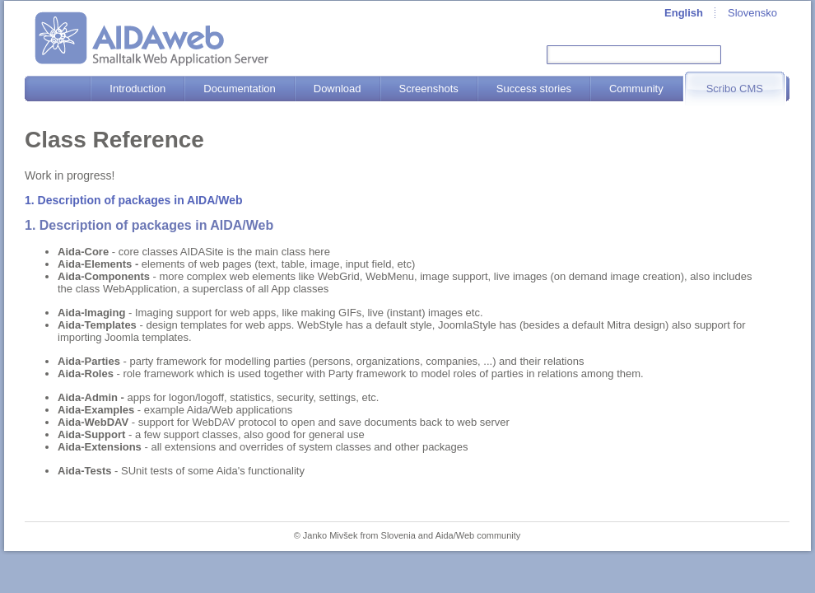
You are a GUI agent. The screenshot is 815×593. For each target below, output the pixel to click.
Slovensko (752, 13)
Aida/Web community (478, 535)
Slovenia (398, 535)
